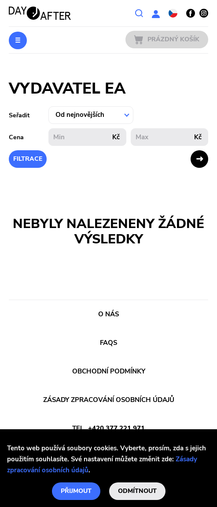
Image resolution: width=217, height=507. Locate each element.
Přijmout (76, 491)
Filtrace (27, 159)
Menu (18, 40)
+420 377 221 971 (116, 428)
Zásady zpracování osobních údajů (108, 399)
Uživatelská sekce (155, 13)
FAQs (108, 342)
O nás (108, 314)
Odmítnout (137, 491)
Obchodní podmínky (108, 371)
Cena (16, 137)
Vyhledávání (139, 13)
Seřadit (19, 115)
